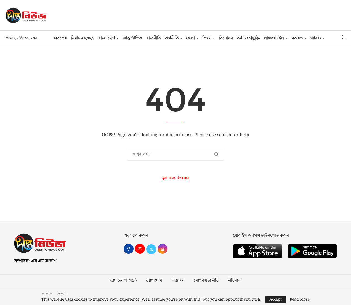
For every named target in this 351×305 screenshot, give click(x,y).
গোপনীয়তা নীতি (206, 280)
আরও (315, 38)
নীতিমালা (234, 280)
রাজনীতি (153, 38)
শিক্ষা (206, 38)
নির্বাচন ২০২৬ (82, 38)
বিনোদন (226, 38)
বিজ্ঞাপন (178, 280)
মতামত (297, 38)
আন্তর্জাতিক (132, 38)
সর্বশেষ (60, 38)
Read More (300, 299)
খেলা (190, 38)
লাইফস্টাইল (274, 38)
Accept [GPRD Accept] (275, 299)
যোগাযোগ (154, 280)
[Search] (342, 38)
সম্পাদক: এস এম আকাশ (35, 261)
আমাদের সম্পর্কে (123, 280)
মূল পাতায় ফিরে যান (175, 178)
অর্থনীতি (172, 38)
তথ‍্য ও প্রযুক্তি (248, 38)
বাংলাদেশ (106, 38)
